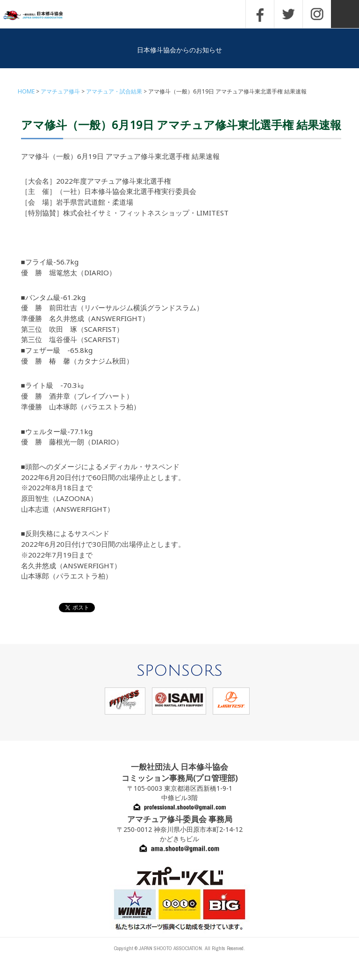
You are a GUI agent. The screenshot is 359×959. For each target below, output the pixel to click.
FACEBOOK (260, 14)
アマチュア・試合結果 (114, 91)
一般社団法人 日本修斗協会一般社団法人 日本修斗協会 (39, 15)
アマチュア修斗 (60, 91)
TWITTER (288, 14)
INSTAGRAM (317, 14)
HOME (26, 91)
